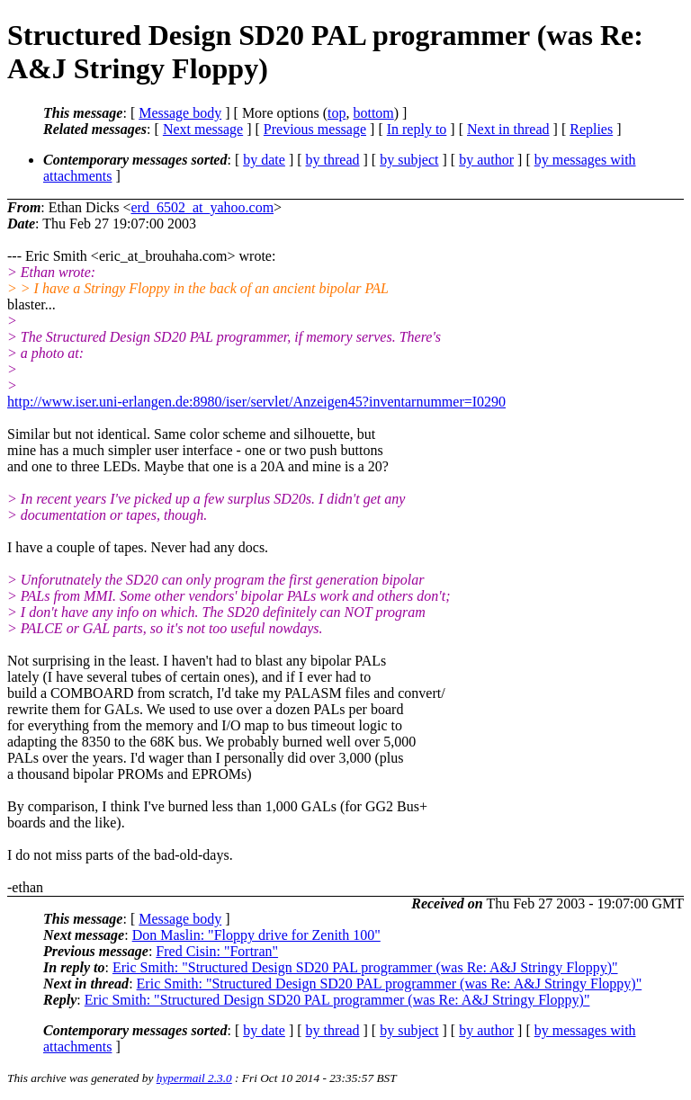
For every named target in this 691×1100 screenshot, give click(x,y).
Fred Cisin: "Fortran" (217, 951)
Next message (203, 129)
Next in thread (508, 129)
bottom (373, 113)
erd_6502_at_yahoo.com (202, 207)
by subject (409, 159)
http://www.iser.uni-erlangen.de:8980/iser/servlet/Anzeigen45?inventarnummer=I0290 (256, 401)
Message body (180, 113)
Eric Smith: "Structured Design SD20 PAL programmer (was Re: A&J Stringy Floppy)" (365, 967)
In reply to (417, 129)
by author (486, 159)
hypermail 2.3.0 (194, 1078)
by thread (333, 159)
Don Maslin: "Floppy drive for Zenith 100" (256, 935)
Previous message (315, 129)
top (337, 113)
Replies (591, 129)
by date (264, 159)
